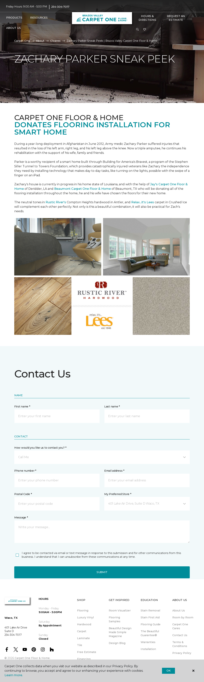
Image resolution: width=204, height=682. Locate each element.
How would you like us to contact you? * (40, 447)
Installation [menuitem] (148, 649)
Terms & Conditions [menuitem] (179, 644)
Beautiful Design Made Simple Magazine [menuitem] (120, 632)
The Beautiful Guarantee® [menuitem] (150, 633)
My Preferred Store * (117, 494)
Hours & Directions (147, 18)
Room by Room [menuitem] (182, 617)
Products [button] (14, 17)
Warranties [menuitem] (148, 642)
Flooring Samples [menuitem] (114, 619)
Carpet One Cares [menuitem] (180, 626)
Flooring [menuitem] (82, 610)
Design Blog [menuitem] (117, 643)
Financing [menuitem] (84, 659)
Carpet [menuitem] (81, 631)
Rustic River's (56, 202)
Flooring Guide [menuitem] (150, 624)
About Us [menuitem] (178, 610)
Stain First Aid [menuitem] (150, 617)
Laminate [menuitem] (83, 638)
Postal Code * (23, 494)
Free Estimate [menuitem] (86, 652)
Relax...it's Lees (142, 202)
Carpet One (22, 40)
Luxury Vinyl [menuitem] (85, 617)
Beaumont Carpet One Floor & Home (82, 189)
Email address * (114, 470)
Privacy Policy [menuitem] (181, 653)
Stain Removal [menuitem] (150, 610)
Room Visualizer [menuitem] (120, 610)
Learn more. (13, 675)
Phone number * (25, 470)
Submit (102, 572)
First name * (22, 406)
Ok (168, 670)
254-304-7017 (60, 6)
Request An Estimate (176, 18)
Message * (21, 517)
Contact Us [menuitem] (179, 635)
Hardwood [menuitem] (84, 624)
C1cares (55, 40)
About (40, 40)
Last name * (112, 406)
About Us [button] (13, 28)
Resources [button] (39, 17)
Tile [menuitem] (79, 645)
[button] (137, 29)
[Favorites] (144, 29)
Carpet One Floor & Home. (32, 658)
